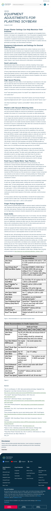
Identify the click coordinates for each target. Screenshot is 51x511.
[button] (4, 457)
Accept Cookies (9, 507)
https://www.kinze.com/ (9, 396)
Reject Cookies (38, 507)
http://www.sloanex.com (28, 425)
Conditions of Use (17, 497)
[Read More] (4, 449)
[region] (25, 499)
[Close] (49, 488)
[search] (45, 5)
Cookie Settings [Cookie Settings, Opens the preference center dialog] (24, 507)
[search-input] (25, 5)
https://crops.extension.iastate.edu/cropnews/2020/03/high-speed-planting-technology (25, 392)
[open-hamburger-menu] (48, 4)
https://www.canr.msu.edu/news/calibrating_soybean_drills (28, 251)
